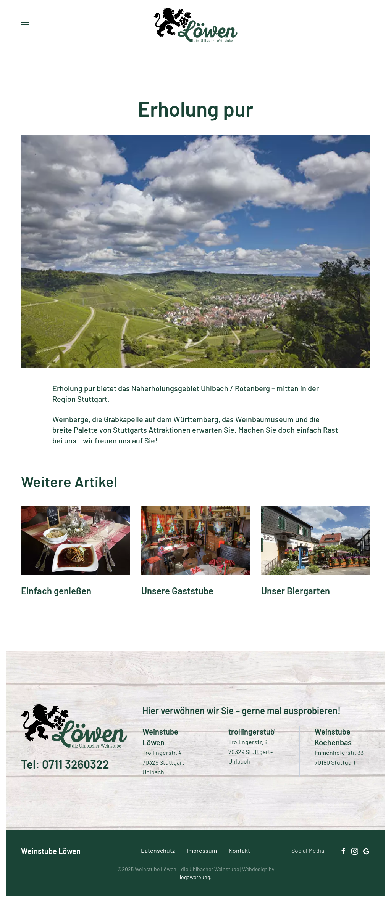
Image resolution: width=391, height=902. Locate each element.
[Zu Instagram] (355, 850)
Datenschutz (158, 850)
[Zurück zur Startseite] (195, 25)
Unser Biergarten (295, 590)
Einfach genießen (56, 590)
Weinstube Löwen (51, 850)
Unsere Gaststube (177, 590)
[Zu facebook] (343, 850)
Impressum (202, 850)
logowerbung (195, 877)
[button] (25, 25)
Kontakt (239, 850)
